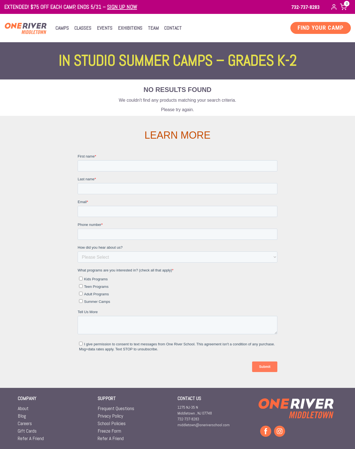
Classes (82, 28)
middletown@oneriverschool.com (204, 424)
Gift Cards (27, 431)
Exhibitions (130, 28)
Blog (22, 416)
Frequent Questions (116, 408)
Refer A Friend (31, 438)
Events (104, 28)
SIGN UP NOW (122, 7)
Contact (173, 28)
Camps (62, 28)
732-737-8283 (305, 7)
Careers (25, 423)
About (23, 408)
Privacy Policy (110, 416)
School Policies (112, 423)
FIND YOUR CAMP (321, 27)
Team (153, 28)
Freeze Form (109, 431)
